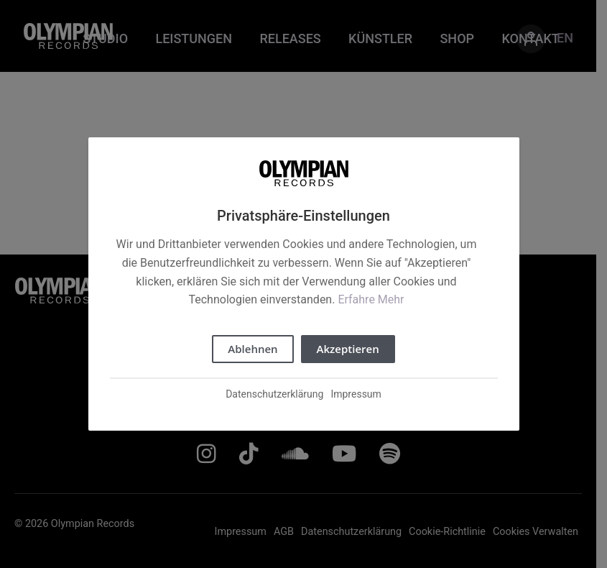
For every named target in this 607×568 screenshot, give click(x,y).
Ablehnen (252, 349)
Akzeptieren (348, 349)
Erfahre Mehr (371, 299)
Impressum (355, 394)
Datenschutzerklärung (274, 394)
